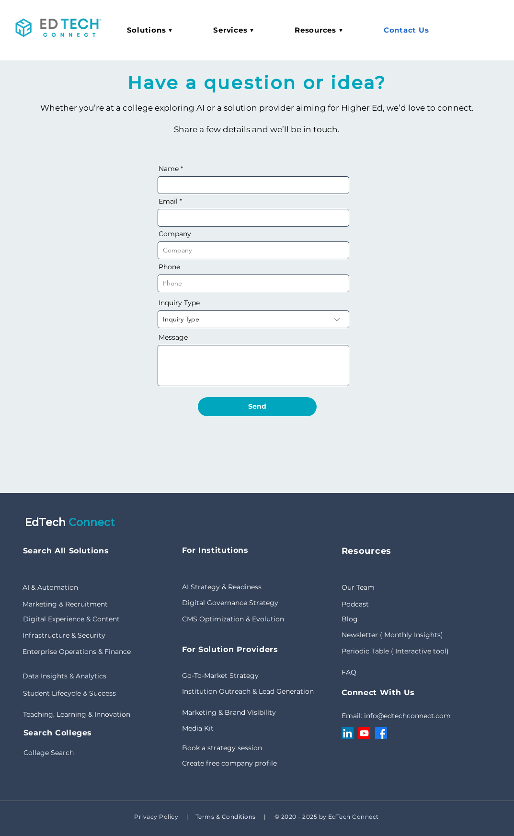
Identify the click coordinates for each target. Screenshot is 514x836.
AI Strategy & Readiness (222, 587)
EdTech (47, 522)
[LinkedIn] (348, 733)
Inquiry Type (179, 302)
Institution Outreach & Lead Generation (248, 691)
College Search (48, 752)
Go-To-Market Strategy (220, 675)
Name (169, 168)
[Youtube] (364, 733)
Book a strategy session (222, 748)
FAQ (349, 672)
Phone (169, 266)
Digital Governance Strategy (230, 602)
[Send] (257, 407)
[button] (150, 30)
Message (173, 337)
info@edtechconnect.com (407, 715)
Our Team (358, 587)
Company (175, 233)
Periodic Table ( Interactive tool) (395, 651)
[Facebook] (381, 733)
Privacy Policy (156, 816)
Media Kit (198, 728)
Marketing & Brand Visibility (229, 712)
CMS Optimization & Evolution (233, 619)
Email (168, 201)
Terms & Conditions (224, 816)
